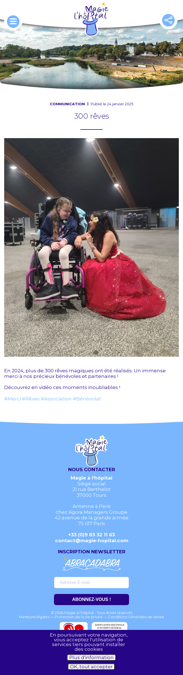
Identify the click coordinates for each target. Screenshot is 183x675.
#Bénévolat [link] (87, 399)
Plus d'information (91, 657)
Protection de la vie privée (79, 617)
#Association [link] (56, 399)
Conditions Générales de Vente (136, 617)
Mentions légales (34, 617)
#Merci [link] (12, 399)
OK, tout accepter (91, 666)
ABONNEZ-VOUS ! (91, 599)
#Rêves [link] (31, 399)
